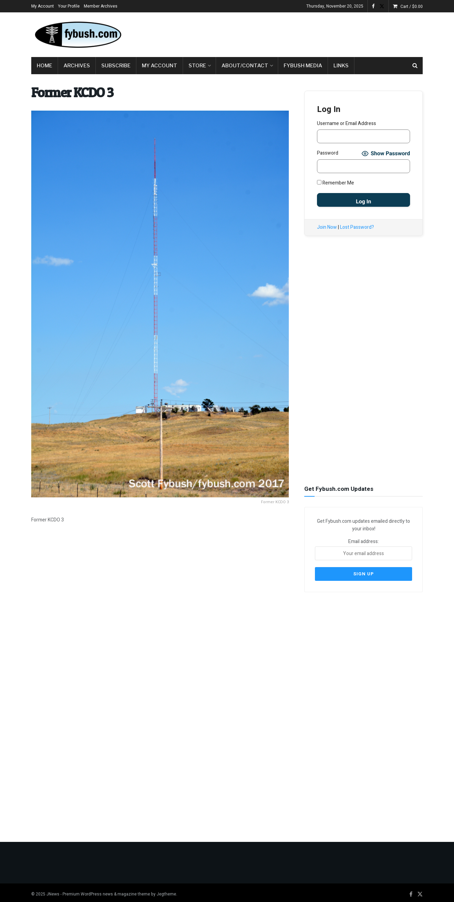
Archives (77, 66)
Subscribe (115, 66)
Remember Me (335, 183)
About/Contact (245, 66)
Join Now (327, 227)
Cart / (411, 6)
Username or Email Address (346, 123)
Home (44, 66)
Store (197, 66)
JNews (52, 891)
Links (341, 66)
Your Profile (69, 6)
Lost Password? (357, 227)
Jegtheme (166, 891)
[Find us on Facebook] (410, 891)
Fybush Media (303, 66)
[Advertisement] (298, 33)
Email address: (363, 548)
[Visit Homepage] (77, 34)
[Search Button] (415, 65)
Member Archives (100, 6)
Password (327, 153)
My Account (42, 6)
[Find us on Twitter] (420, 891)
